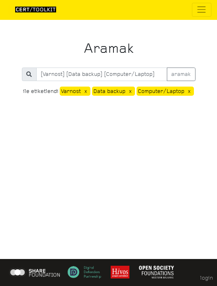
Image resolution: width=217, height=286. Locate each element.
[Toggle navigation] (201, 10)
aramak (181, 74)
